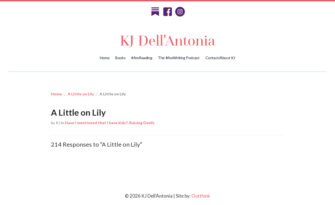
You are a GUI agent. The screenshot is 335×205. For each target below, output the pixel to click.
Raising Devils (142, 122)
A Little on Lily (81, 94)
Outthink (200, 196)
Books (120, 57)
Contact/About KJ (220, 57)
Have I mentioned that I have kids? (96, 122)
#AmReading (141, 57)
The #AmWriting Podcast (178, 57)
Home (104, 57)
